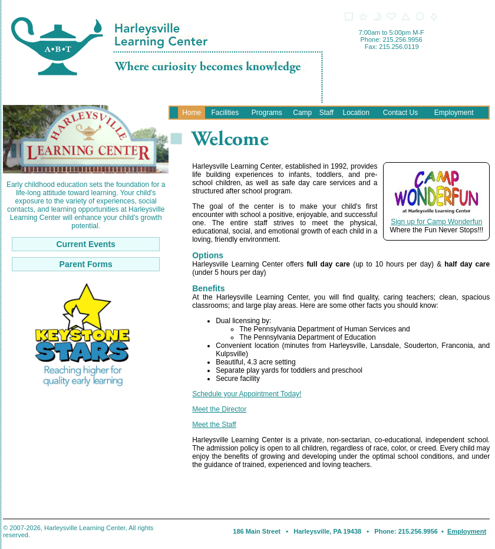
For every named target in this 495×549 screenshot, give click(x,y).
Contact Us (400, 113)
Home (191, 113)
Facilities (225, 113)
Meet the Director (219, 409)
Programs (267, 113)
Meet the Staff (214, 424)
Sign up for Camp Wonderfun (436, 222)
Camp (302, 113)
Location (355, 113)
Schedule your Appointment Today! (246, 394)
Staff (326, 113)
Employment (454, 113)
